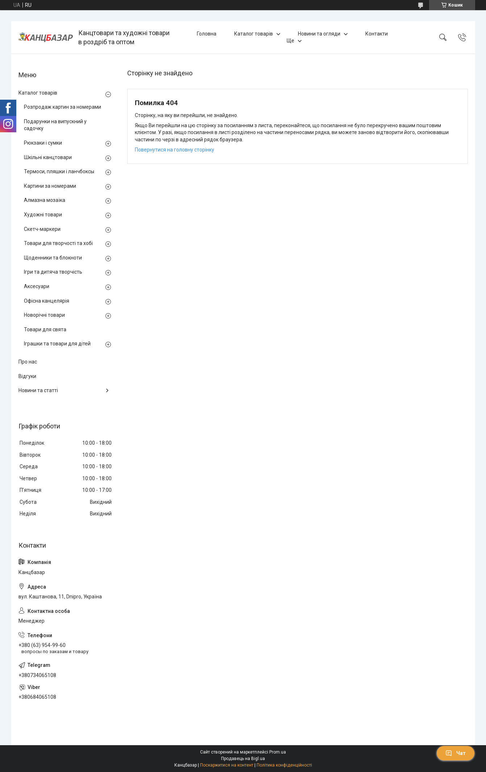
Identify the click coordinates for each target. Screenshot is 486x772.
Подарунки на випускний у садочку (55, 125)
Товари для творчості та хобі (58, 243)
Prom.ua (277, 752)
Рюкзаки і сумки (43, 143)
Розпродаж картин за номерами (62, 107)
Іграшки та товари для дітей (57, 343)
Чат (455, 753)
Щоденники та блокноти (53, 258)
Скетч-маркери (42, 229)
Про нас (27, 362)
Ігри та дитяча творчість (53, 272)
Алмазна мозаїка (44, 200)
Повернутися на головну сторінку (174, 150)
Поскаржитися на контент (226, 765)
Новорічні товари (44, 315)
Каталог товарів (253, 34)
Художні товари (43, 214)
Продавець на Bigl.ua (243, 758)
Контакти (376, 34)
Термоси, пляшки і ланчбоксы (59, 171)
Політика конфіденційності (284, 765)
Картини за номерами (50, 186)
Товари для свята (45, 329)
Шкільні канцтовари (48, 157)
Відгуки (27, 376)
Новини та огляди (319, 34)
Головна (206, 34)
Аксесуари (36, 286)
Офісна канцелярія (46, 301)
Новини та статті (38, 390)
